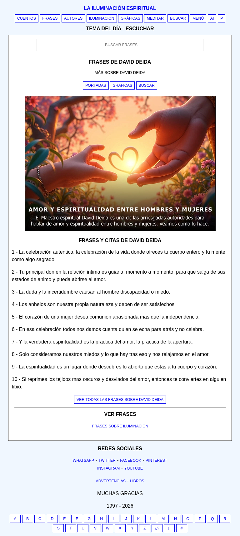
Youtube (133, 468)
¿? (157, 528)
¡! (169, 528)
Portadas (95, 85)
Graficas (122, 85)
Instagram (108, 468)
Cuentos (26, 18)
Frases (50, 18)
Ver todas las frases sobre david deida (120, 399)
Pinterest (156, 460)
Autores (73, 18)
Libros (137, 481)
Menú (198, 18)
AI (212, 18)
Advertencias (111, 481)
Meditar (155, 18)
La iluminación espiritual (120, 8)
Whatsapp (83, 460)
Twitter (107, 460)
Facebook (130, 460)
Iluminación (101, 18)
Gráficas (130, 18)
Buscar (178, 18)
